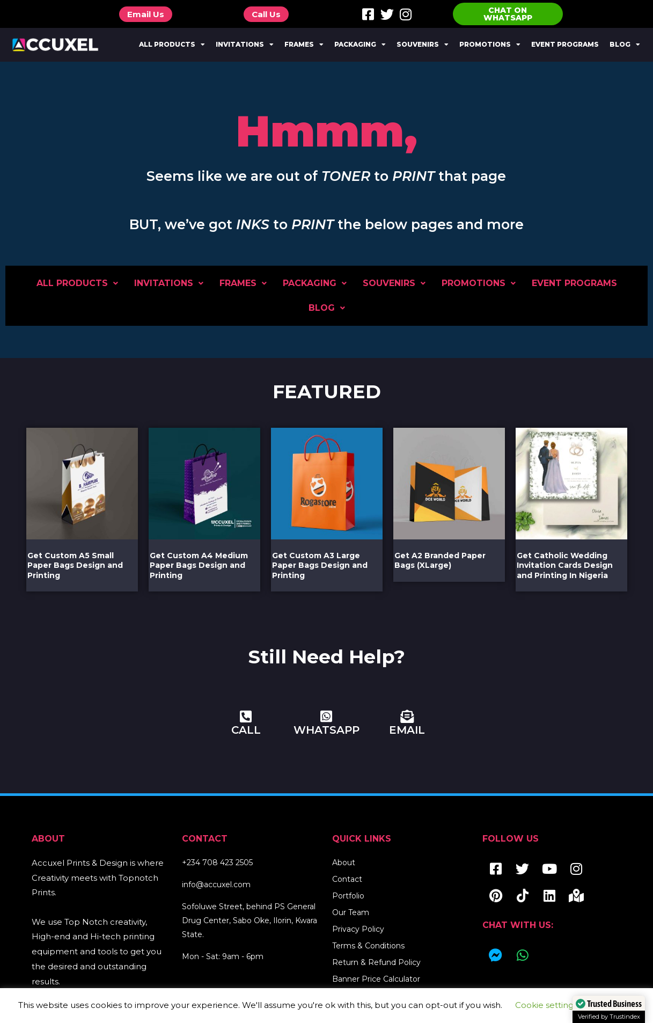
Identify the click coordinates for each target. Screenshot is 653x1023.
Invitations (245, 44)
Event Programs (565, 44)
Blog (625, 44)
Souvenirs (423, 44)
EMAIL (407, 730)
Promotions (489, 44)
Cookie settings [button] (546, 1005)
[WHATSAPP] (326, 716)
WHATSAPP (326, 730)
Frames (304, 44)
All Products (172, 44)
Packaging (360, 44)
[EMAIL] (407, 716)
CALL (246, 730)
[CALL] (246, 716)
